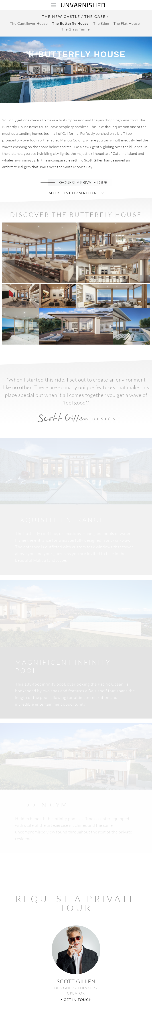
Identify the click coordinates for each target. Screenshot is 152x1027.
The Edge (101, 23)
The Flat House (126, 23)
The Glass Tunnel (76, 29)
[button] (39, 253)
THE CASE (95, 16)
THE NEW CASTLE (61, 16)
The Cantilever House (29, 23)
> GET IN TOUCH (76, 999)
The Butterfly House (70, 23)
